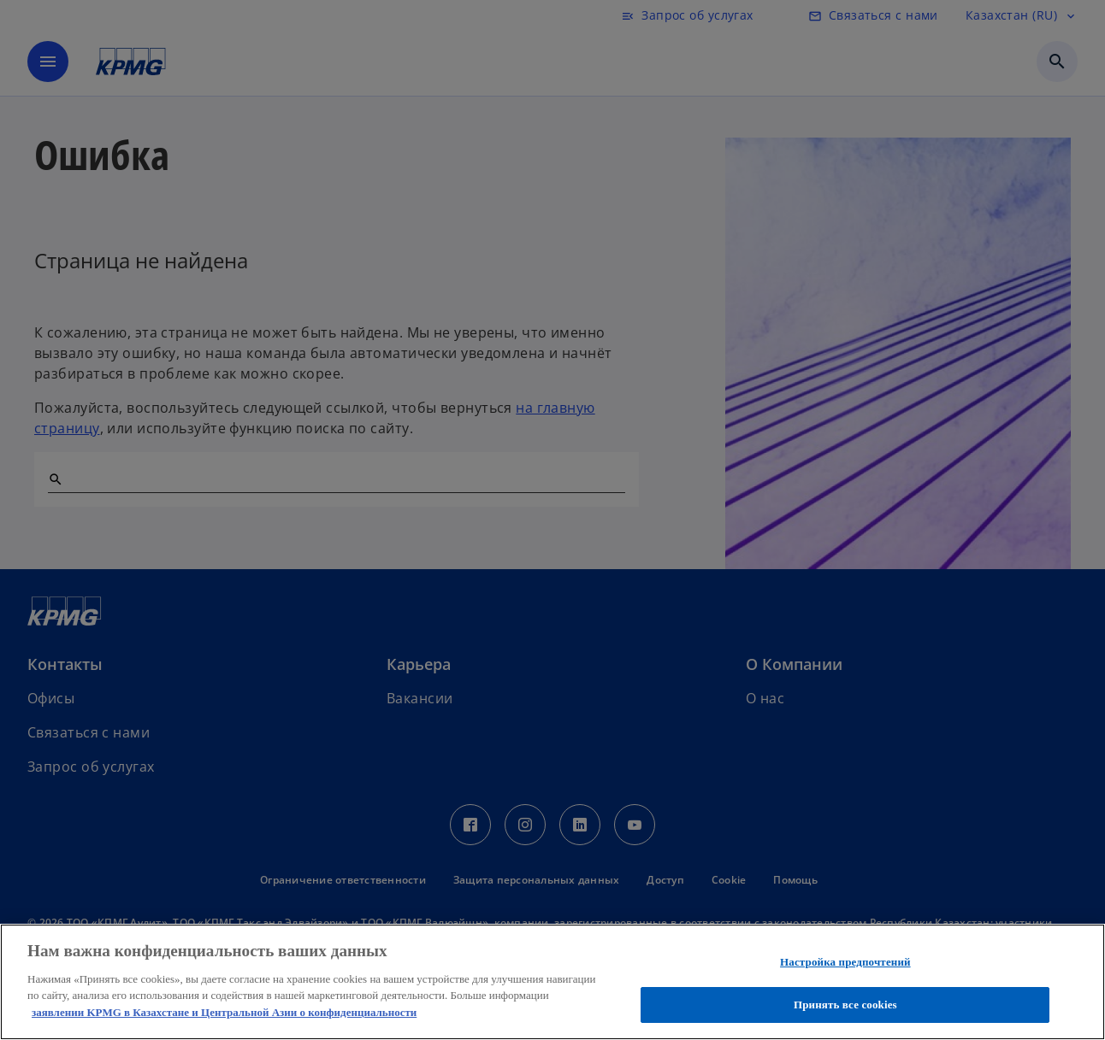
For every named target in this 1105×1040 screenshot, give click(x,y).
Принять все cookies (845, 1004)
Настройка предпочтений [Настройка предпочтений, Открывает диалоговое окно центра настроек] (845, 961)
